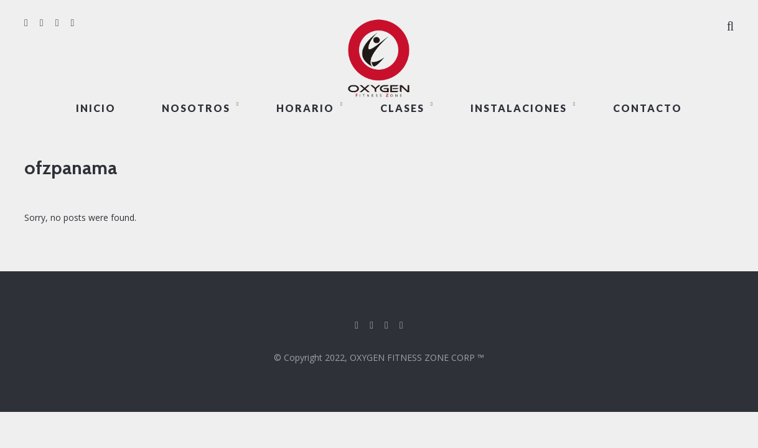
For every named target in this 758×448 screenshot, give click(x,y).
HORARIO (305, 108)
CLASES (402, 108)
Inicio (96, 108)
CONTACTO (647, 108)
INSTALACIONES (518, 108)
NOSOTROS (196, 108)
